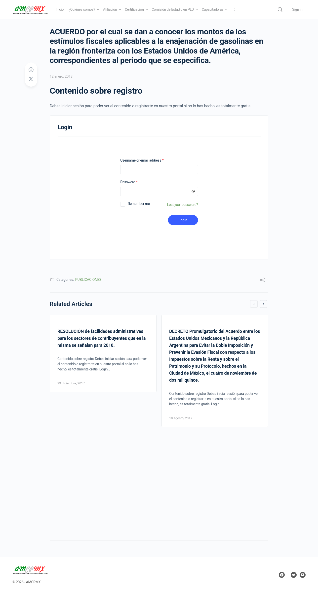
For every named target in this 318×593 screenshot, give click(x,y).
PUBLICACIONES (88, 280)
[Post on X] (31, 79)
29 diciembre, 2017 (71, 383)
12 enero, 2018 (61, 76)
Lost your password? (182, 205)
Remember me (139, 204)
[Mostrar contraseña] (193, 191)
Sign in (297, 9)
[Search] (280, 9)
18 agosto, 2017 (180, 418)
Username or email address (148, 160)
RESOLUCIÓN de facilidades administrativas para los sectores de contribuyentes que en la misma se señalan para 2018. (101, 338)
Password (135, 182)
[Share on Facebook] (31, 70)
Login (183, 220)
